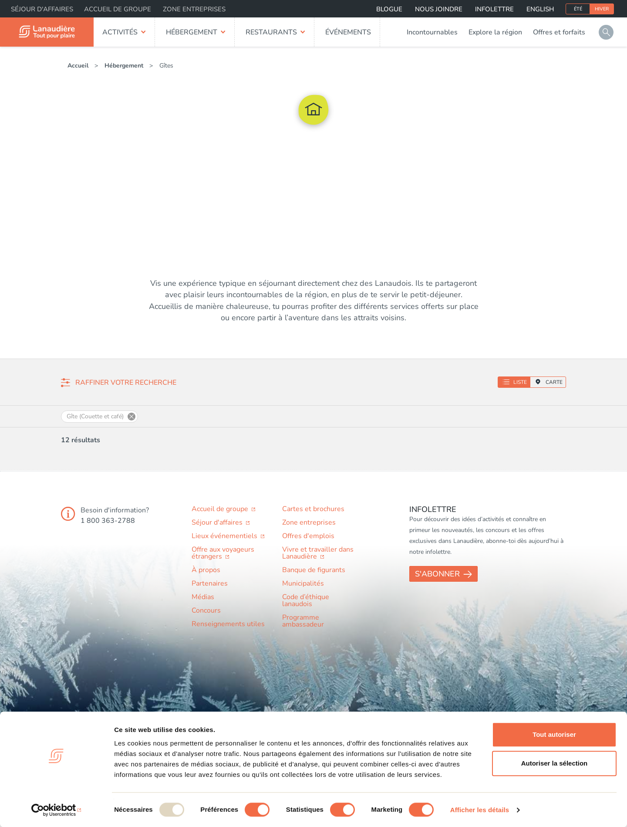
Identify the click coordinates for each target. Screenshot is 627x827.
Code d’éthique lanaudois (305, 600)
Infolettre (494, 9)
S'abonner (437, 574)
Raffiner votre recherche (125, 382)
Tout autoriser (554, 734)
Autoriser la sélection (554, 763)
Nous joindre (438, 9)
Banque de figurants (313, 570)
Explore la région (495, 32)
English (540, 9)
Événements (348, 32)
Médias (203, 597)
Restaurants (271, 32)
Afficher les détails (479, 809)
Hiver (602, 9)
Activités (120, 32)
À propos (206, 570)
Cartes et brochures (313, 509)
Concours (206, 610)
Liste (520, 382)
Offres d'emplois (308, 536)
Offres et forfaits (559, 32)
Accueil (77, 65)
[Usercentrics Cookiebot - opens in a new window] (56, 810)
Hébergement (191, 32)
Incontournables (432, 32)
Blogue (389, 9)
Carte (554, 382)
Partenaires (210, 583)
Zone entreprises (194, 9)
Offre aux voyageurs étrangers (223, 553)
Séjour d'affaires (42, 9)
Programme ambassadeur (303, 621)
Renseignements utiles (228, 624)
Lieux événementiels (225, 536)
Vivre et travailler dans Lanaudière (318, 553)
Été (578, 9)
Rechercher (606, 32)
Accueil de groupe (117, 9)
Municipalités (303, 583)
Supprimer (131, 416)
